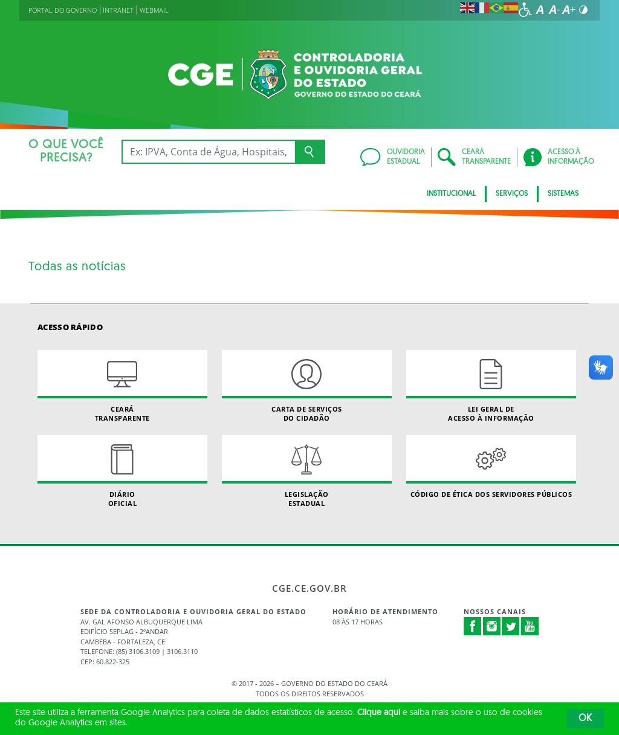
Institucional (451, 194)
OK (585, 719)
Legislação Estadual (307, 471)
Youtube (530, 626)
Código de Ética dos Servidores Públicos (491, 467)
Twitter (511, 626)
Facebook (473, 626)
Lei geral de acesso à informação (491, 386)
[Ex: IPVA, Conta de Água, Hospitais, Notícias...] (208, 152)
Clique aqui (378, 712)
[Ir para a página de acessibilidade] (525, 9)
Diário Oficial (122, 471)
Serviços (512, 194)
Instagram (492, 626)
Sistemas (563, 194)
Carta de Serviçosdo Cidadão (307, 386)
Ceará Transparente (122, 386)
